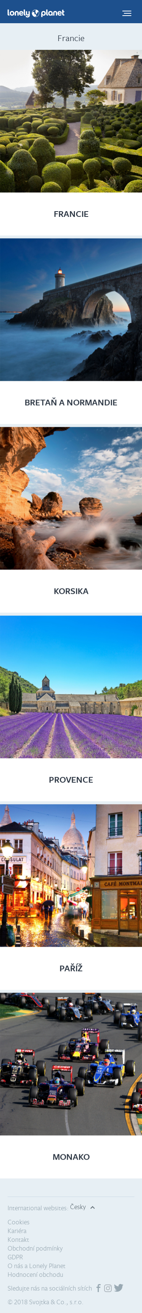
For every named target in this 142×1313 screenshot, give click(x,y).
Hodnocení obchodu (35, 1274)
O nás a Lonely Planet (37, 1265)
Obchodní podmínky (35, 1248)
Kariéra (17, 1230)
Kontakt (18, 1239)
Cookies (19, 1222)
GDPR (15, 1257)
